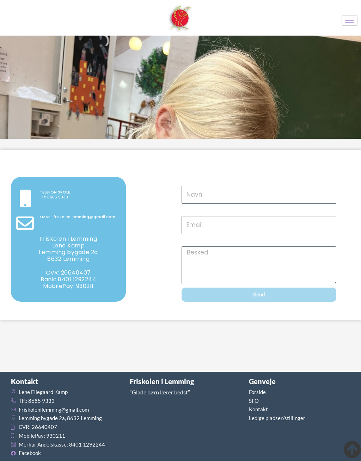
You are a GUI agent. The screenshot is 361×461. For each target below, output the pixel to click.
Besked (192, 242)
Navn (189, 181)
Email (190, 211)
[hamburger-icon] (349, 21)
